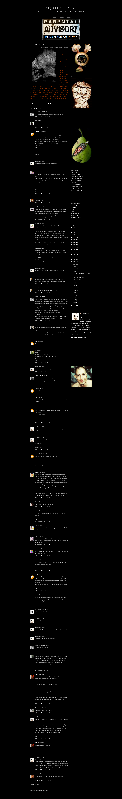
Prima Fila (73, 207)
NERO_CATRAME (39, 111)
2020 (74, 237)
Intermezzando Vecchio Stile (78, 190)
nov (75, 268)
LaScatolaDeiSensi (39, 408)
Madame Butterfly (39, 654)
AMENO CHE (77, 279)
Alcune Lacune (74, 201)
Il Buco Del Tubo (75, 205)
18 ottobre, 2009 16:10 (42, 219)
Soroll (36, 560)
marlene (36, 324)
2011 (74, 259)
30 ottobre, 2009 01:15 (42, 769)
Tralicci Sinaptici (75, 213)
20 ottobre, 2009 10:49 (42, 433)
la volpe (36, 536)
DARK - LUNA (38, 131)
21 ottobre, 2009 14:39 (42, 521)
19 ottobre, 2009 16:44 (42, 283)
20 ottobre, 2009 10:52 (42, 449)
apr (75, 295)
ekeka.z (36, 277)
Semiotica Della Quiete (76, 199)
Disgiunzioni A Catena (76, 197)
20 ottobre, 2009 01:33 (42, 404)
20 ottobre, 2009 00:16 (42, 393)
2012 (74, 257)
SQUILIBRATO (61, 8)
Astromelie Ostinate (76, 180)
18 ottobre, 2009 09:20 (42, 116)
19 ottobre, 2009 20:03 (42, 362)
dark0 (36, 120)
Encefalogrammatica (76, 184)
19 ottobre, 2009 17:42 (42, 346)
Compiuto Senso (75, 219)
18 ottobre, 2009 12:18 (42, 166)
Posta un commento (35, 784)
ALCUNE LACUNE (79, 277)
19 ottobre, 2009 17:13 (42, 320)
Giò (35, 350)
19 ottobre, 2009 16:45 (42, 292)
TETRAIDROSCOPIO (76, 121)
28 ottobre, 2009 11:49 (42, 738)
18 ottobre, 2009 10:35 (42, 157)
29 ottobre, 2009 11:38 (42, 753)
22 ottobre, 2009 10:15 (42, 544)
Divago (36, 341)
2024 (74, 227)
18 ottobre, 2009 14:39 (42, 193)
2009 (74, 264)
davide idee (37, 472)
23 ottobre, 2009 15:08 (42, 614)
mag (75, 292)
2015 (74, 249)
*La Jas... (37, 502)
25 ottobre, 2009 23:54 (42, 670)
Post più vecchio (64, 787)
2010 (74, 261)
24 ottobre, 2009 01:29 (42, 632)
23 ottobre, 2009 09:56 (42, 605)
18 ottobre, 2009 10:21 (42, 127)
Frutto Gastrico (74, 170)
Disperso (37, 574)
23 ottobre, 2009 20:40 (42, 623)
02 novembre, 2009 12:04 (43, 780)
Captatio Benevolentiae (76, 186)
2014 (74, 252)
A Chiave (73, 209)
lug (75, 287)
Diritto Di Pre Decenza (76, 188)
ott (75, 271)
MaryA (36, 198)
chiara (36, 525)
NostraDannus (38, 223)
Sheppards (37, 674)
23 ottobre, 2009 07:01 (42, 590)
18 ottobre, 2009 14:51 (42, 202)
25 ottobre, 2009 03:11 (42, 641)
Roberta (36, 773)
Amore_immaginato (39, 375)
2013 (74, 254)
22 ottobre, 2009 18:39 (42, 555)
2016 (74, 247)
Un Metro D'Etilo (75, 182)
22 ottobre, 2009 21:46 (42, 570)
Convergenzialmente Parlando (78, 193)
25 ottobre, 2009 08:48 (42, 650)
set (75, 282)
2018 (74, 242)
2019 (74, 239)
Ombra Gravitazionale (76, 178)
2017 (74, 244)
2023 (74, 230)
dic (75, 266)
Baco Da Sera (74, 215)
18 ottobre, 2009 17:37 (42, 264)
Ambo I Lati (74, 172)
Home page (49, 787)
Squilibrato (37, 161)
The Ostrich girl (38, 707)
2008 (74, 305)
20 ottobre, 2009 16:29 (42, 497)
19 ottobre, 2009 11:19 (42, 273)
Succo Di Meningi (75, 203)
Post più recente (34, 787)
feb (75, 300)
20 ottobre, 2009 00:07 (42, 384)
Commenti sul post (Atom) (42, 790)
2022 (74, 232)
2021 (74, 234)
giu (75, 290)
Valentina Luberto (39, 609)
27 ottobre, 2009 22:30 (42, 712)
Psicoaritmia (74, 195)
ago (75, 285)
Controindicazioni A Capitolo (78, 176)
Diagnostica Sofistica (76, 174)
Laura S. (37, 170)
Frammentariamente (76, 217)
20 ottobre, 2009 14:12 (42, 468)
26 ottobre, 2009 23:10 (42, 703)
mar (75, 297)
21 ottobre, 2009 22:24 (42, 532)
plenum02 (37, 549)
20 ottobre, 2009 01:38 (42, 422)
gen (75, 302)
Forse (72, 211)
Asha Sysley (37, 206)
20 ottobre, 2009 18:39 (42, 506)
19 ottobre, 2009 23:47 (42, 371)
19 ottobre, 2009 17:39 (42, 337)
